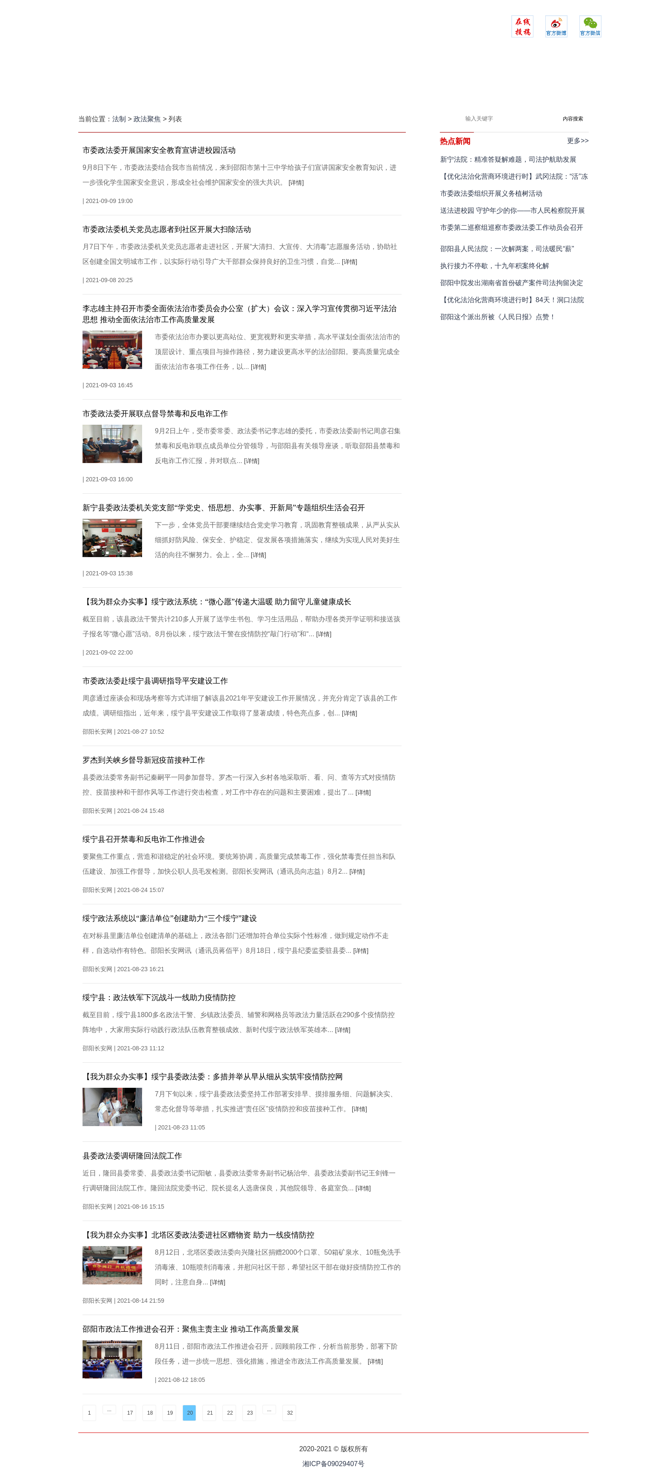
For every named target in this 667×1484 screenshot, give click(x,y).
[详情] (296, 182)
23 (250, 1413)
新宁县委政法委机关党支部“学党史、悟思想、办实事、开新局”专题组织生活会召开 (224, 507)
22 (230, 1413)
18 (150, 1413)
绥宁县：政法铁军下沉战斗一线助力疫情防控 (159, 997)
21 (210, 1413)
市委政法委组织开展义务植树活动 (491, 193)
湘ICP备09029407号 (333, 1463)
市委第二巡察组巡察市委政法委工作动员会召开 (511, 227)
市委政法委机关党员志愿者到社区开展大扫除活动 (167, 229)
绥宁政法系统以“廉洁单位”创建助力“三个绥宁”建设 (170, 918)
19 (170, 1413)
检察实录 (333, 83)
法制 (119, 119)
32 (290, 1413)
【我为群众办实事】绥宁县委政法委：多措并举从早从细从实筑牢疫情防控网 (213, 1076)
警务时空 (289, 83)
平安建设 (244, 83)
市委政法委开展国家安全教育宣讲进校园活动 (159, 150)
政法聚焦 (199, 83)
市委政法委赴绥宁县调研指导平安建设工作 (155, 681)
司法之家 (378, 83)
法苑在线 (423, 83)
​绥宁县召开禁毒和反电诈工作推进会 (144, 839)
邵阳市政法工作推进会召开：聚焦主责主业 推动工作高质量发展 (191, 1329)
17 (130, 1413)
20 (190, 1413)
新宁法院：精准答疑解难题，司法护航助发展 (508, 159)
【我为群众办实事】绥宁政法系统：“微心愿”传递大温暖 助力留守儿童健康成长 (217, 602)
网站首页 (154, 83)
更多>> (578, 140)
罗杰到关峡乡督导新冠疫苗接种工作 (144, 760)
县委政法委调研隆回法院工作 (132, 1156)
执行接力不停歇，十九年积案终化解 (494, 265)
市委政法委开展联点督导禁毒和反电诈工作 (155, 413)
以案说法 (468, 83)
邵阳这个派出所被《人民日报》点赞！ (498, 316)
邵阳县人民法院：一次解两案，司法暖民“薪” (507, 248)
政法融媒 (512, 83)
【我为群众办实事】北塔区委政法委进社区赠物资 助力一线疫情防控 (198, 1235)
